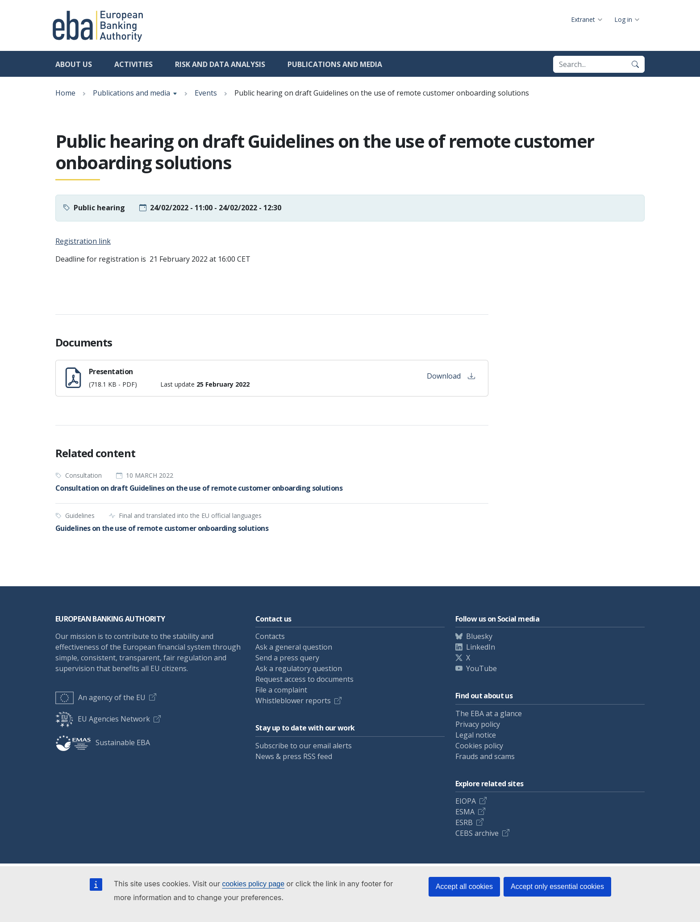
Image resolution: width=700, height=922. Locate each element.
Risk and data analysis (220, 64)
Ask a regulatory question (298, 668)
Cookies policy (479, 746)
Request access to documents (304, 679)
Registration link (83, 241)
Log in (623, 19)
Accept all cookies (464, 886)
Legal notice (475, 735)
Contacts (270, 636)
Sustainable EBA (102, 742)
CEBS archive (477, 833)
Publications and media (335, 64)
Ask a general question (293, 647)
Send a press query (287, 658)
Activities (133, 64)
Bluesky (479, 636)
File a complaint (281, 690)
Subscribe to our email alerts (303, 746)
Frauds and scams (485, 756)
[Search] (635, 64)
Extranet (583, 19)
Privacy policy (477, 724)
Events (206, 93)
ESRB (464, 822)
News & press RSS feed (293, 756)
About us (73, 64)
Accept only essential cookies (557, 886)
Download (451, 376)
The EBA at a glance (488, 713)
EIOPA (465, 801)
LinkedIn (480, 647)
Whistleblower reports (293, 700)
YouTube (481, 668)
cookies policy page (253, 884)
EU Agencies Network (102, 719)
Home (65, 93)
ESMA (465, 812)
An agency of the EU (100, 697)
